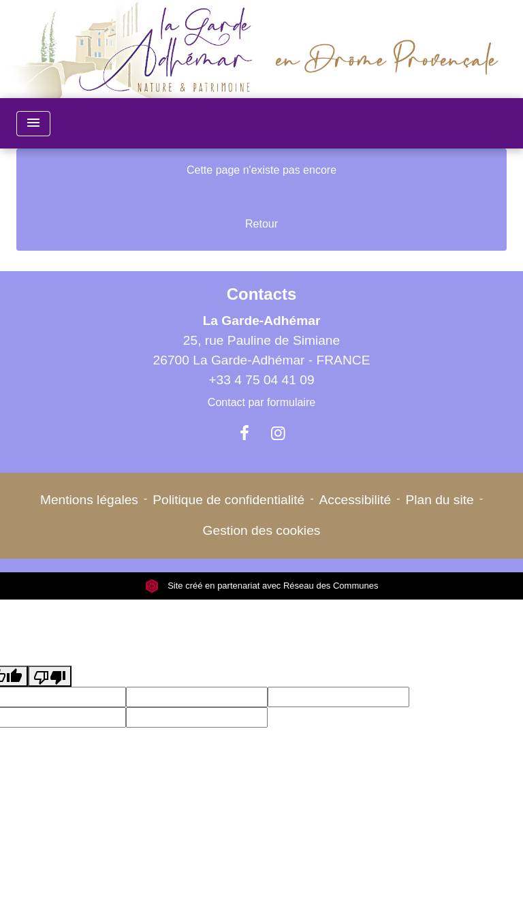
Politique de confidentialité (228, 500)
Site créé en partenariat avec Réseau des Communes (262, 585)
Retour (261, 224)
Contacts (262, 294)
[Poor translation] (50, 676)
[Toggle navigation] (33, 123)
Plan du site (439, 500)
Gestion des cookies (262, 530)
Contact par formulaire (261, 402)
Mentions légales (89, 500)
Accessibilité (355, 500)
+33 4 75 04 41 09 (261, 380)
